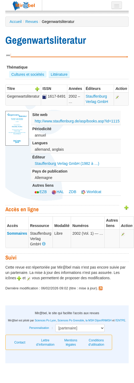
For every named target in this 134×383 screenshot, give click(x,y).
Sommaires (17, 233)
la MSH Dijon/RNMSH (98, 320)
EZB (41, 192)
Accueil (16, 21)
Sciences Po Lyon (45, 320)
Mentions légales (70, 342)
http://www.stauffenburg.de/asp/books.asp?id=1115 (77, 121)
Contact (19, 342)
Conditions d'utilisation (96, 342)
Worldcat (91, 192)
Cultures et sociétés (27, 74)
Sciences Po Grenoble (70, 320)
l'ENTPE (120, 320)
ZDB (72, 192)
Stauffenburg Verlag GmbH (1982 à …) (67, 163)
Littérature (59, 74)
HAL (58, 192)
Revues (31, 21)
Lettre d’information (45, 342)
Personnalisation (39, 327)
